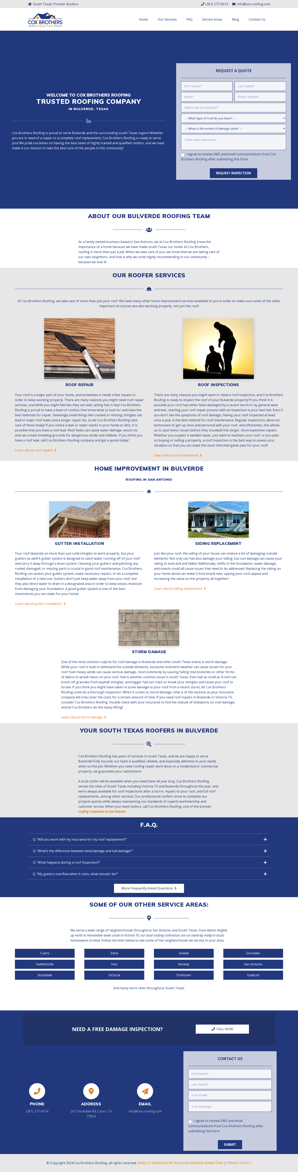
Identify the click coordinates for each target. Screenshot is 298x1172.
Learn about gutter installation (40, 607)
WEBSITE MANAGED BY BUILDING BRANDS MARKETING (180, 1163)
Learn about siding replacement (180, 592)
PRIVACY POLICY (239, 1163)
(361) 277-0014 (37, 1110)
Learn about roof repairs (35, 454)
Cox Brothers (112, 140)
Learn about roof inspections (178, 459)
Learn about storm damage (83, 721)
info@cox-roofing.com (145, 1110)
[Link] (45, 24)
